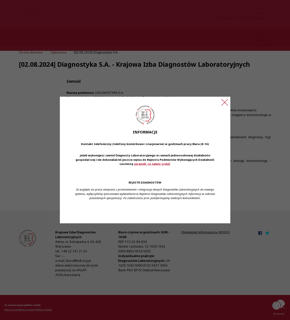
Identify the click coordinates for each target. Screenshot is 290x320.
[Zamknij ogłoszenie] (224, 102)
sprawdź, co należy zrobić (152, 164)
